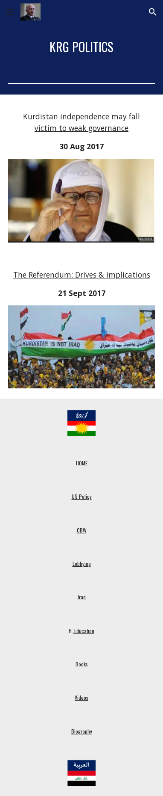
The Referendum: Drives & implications (81, 274)
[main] (81, 46)
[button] (10, 12)
